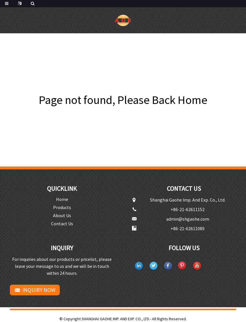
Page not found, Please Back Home (123, 100)
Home (62, 199)
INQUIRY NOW (38, 289)
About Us (62, 215)
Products (62, 207)
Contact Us (62, 223)
